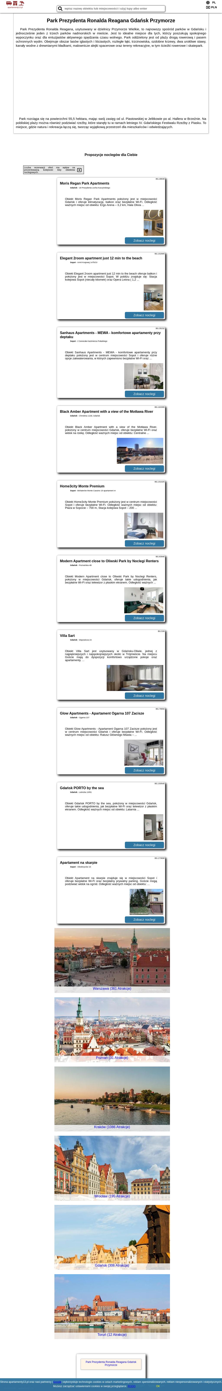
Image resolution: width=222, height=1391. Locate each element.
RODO (131, 1386)
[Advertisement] (111, 80)
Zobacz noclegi (144, 240)
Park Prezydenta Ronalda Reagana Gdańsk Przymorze (111, 1363)
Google (57, 1381)
